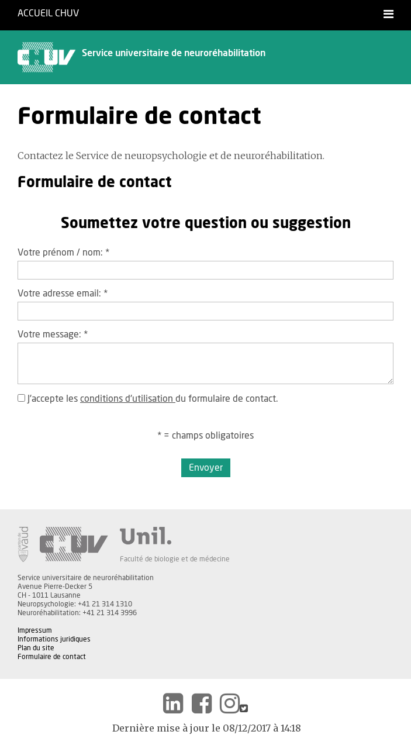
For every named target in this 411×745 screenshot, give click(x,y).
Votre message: (53, 334)
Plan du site (36, 647)
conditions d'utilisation (127, 398)
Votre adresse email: (63, 293)
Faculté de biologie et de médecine (175, 559)
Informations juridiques (54, 639)
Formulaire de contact (52, 656)
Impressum (35, 630)
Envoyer (206, 467)
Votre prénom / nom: (63, 252)
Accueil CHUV (48, 13)
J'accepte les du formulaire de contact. (148, 398)
